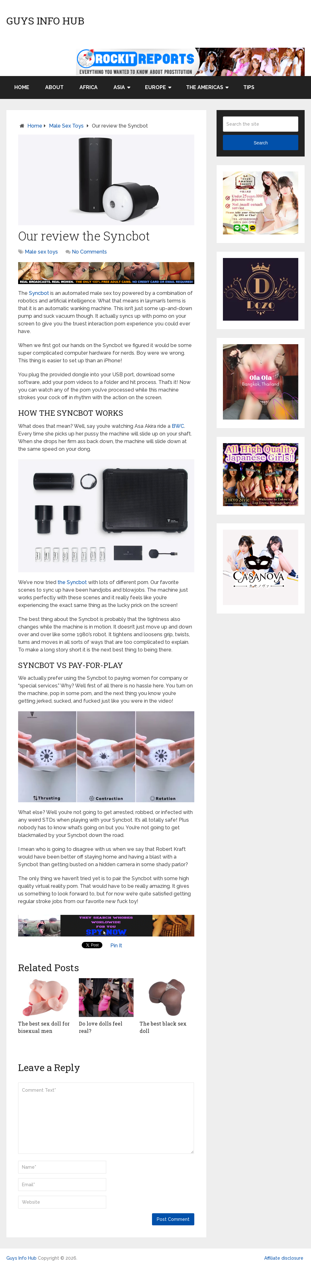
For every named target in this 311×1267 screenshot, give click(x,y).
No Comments (89, 252)
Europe (155, 87)
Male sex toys (66, 126)
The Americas (204, 87)
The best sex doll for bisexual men (44, 1027)
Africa (88, 87)
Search (261, 142)
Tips (248, 87)
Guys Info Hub (45, 21)
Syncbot (39, 293)
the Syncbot (72, 582)
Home (21, 87)
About (54, 87)
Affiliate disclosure (283, 1258)
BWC (178, 426)
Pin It (116, 946)
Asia (119, 87)
